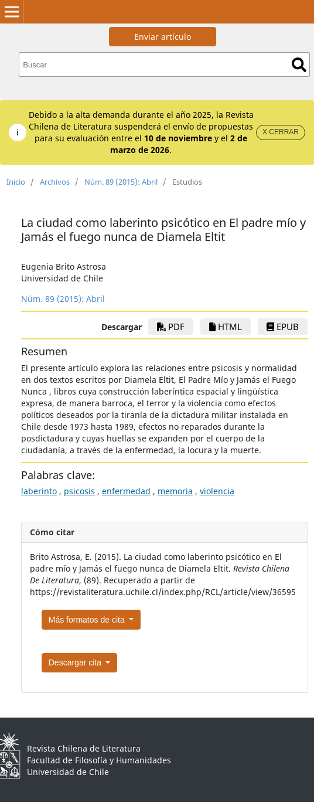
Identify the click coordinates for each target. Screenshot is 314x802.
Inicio (15, 181)
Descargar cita (76, 662)
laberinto (39, 491)
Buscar (299, 64)
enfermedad (126, 491)
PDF (171, 326)
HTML (225, 326)
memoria (175, 491)
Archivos (55, 181)
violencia (217, 491)
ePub (283, 326)
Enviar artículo (162, 36)
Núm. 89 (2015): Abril (121, 181)
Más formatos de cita (88, 619)
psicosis (79, 491)
